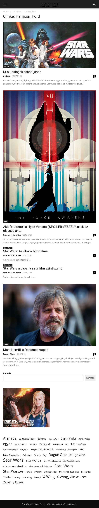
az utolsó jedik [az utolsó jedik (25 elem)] (27, 438)
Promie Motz (9, 354)
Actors (6, 66)
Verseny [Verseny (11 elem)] (17, 477)
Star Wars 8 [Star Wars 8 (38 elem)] (34, 460)
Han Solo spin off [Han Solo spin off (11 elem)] (10, 449)
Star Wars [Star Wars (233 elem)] (13, 460)
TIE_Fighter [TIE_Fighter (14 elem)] (86, 472)
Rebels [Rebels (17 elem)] (37, 455)
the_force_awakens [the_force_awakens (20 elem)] (69, 471)
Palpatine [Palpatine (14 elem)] (27, 455)
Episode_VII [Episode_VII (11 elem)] (58, 444)
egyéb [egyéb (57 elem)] (7, 443)
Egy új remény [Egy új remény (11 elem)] (20, 444)
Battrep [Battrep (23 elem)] (42, 438)
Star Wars (8, 248)
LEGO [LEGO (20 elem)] (82, 449)
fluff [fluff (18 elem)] (72, 444)
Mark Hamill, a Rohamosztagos (25, 350)
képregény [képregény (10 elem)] (72, 450)
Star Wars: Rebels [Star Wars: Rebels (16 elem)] (71, 460)
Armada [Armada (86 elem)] (10, 438)
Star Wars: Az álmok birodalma (25, 251)
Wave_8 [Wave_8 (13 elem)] (37, 477)
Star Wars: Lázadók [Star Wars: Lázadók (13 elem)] (52, 461)
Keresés (7, 373)
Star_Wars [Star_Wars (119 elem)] (63, 465)
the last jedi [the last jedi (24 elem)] (50, 471)
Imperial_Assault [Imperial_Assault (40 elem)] (41, 449)
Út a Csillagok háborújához (22, 72)
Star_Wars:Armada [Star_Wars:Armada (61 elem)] (17, 471)
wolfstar (7, 76)
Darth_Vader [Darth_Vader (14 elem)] (84, 439)
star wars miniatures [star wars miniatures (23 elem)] (40, 466)
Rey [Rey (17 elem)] (45, 455)
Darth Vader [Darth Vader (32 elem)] (68, 438)
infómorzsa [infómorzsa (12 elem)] (61, 449)
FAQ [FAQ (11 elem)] (66, 444)
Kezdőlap (7, 11)
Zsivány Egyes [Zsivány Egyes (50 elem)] (13, 482)
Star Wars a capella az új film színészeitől (33, 268)
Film (5, 221)
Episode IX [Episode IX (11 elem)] (33, 444)
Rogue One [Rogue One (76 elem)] (58, 454)
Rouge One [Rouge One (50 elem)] (77, 454)
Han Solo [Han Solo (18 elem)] (81, 444)
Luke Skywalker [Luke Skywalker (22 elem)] (12, 455)
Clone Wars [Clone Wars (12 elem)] (53, 439)
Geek (6, 344)
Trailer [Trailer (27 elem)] (7, 477)
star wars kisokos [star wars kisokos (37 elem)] (15, 466)
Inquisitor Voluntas (12, 235)
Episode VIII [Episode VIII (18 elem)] (45, 444)
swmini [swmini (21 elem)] (38, 471)
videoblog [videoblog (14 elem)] (27, 477)
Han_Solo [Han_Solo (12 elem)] (24, 449)
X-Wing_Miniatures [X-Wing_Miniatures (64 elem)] (72, 476)
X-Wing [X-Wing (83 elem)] (49, 476)
